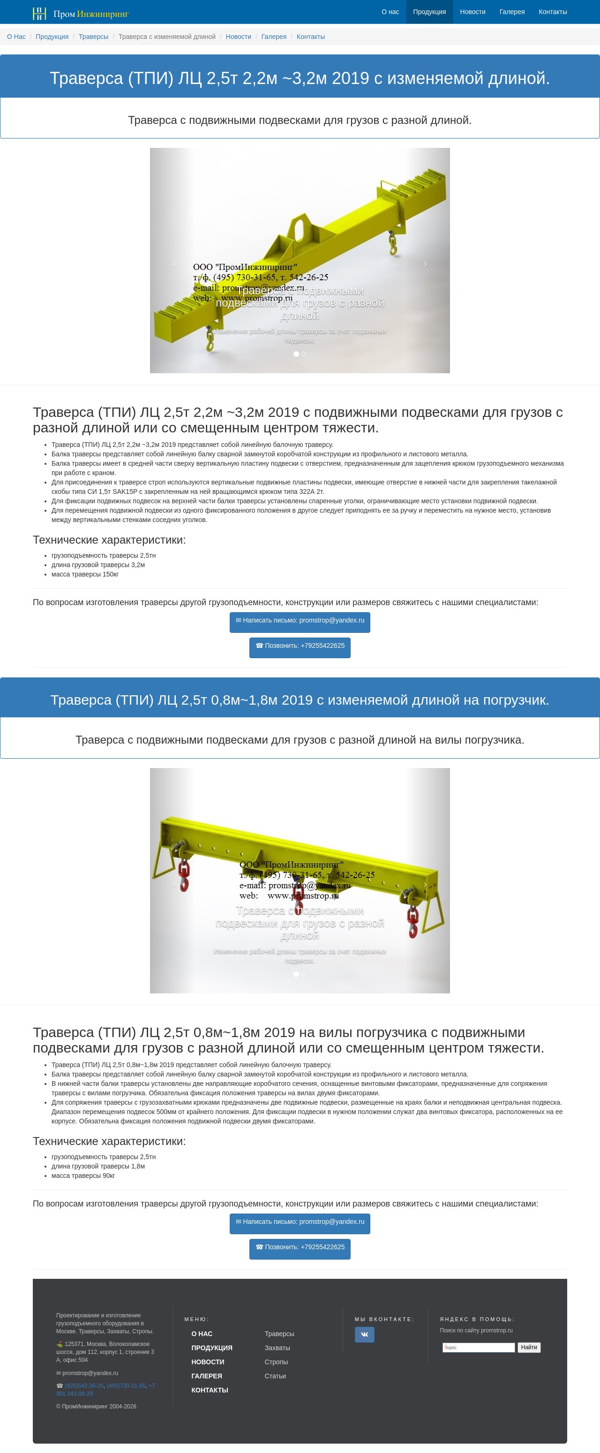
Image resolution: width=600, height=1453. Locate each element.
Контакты (311, 36)
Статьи (275, 1376)
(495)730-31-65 (126, 1386)
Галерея (274, 36)
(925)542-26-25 (84, 1386)
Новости (238, 36)
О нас (390, 11)
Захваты (277, 1348)
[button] (172, 260)
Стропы (276, 1362)
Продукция (52, 36)
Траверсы (93, 36)
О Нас (16, 36)
